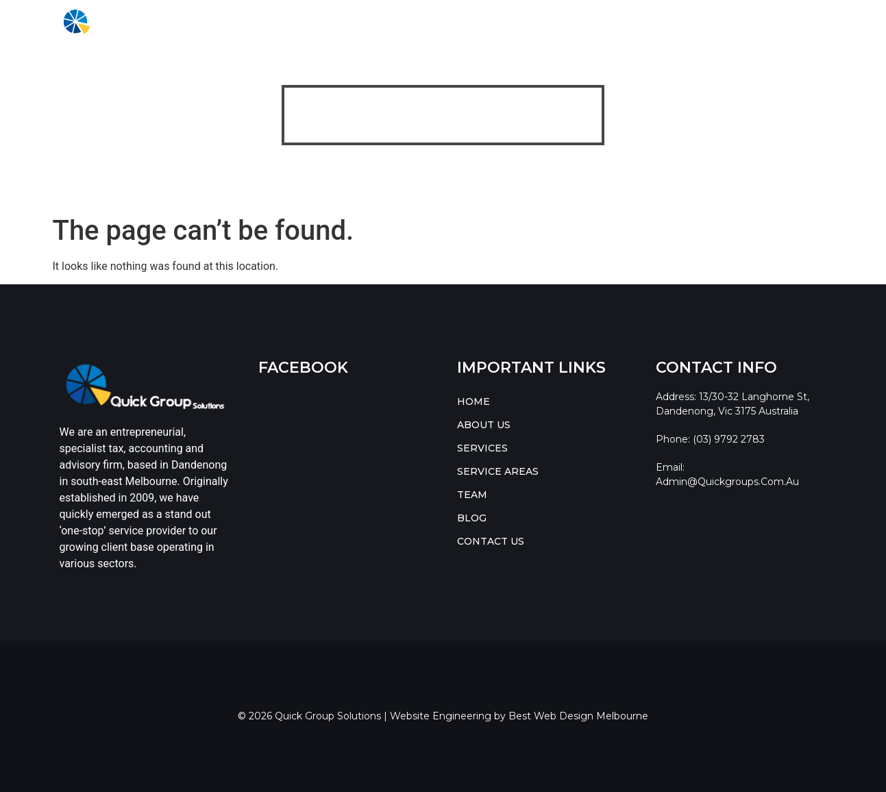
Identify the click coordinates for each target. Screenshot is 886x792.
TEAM (505, 22)
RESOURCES (696, 22)
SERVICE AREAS (432, 22)
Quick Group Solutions (412, 170)
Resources (615, 22)
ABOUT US (273, 22)
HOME (213, 22)
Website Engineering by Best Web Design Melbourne (519, 716)
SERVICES (342, 22)
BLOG (551, 22)
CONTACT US (784, 22)
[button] (345, 22)
